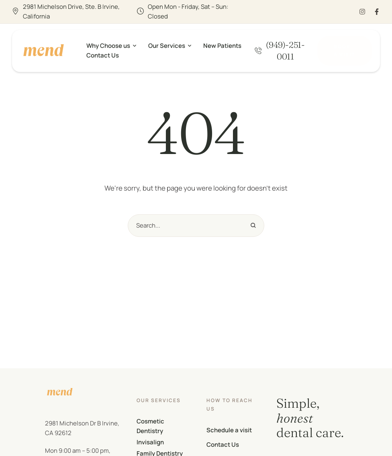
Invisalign (150, 442)
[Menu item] (111, 46)
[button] (279, 50)
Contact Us (222, 444)
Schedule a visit (229, 430)
